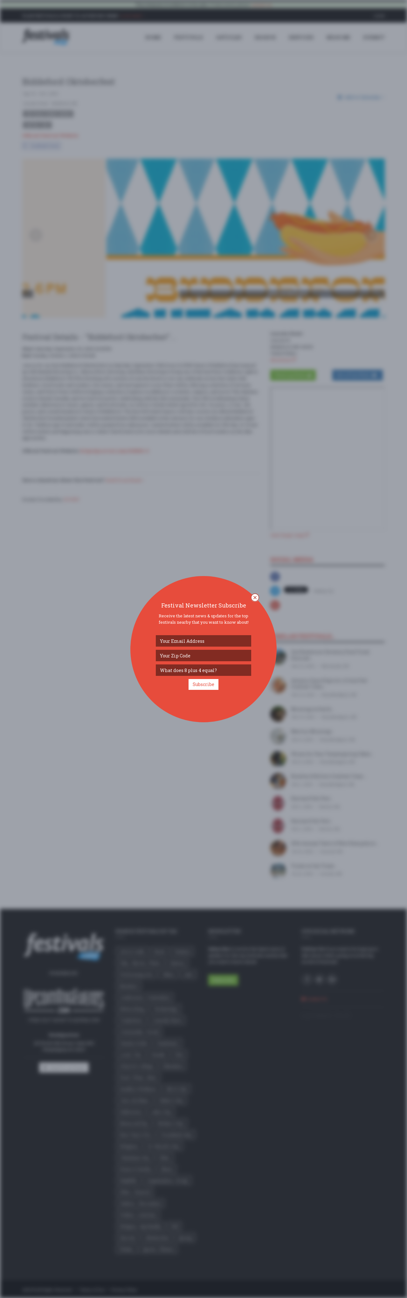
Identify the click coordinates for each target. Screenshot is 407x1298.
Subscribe (203, 684)
